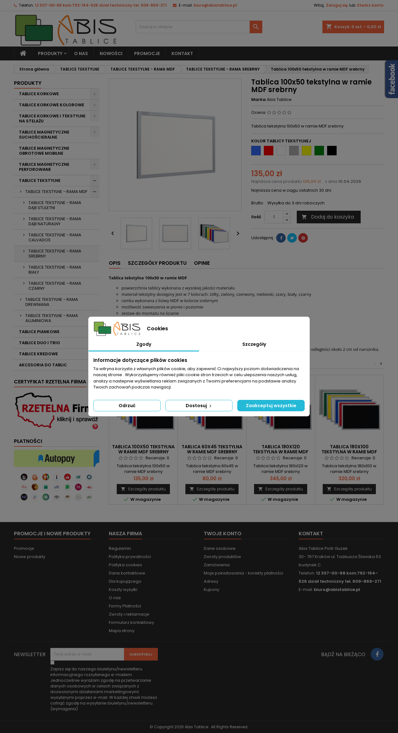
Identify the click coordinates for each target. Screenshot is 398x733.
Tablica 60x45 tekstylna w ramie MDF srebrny (212, 449)
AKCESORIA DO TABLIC (43, 365)
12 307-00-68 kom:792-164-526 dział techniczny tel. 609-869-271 (101, 5)
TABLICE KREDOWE (38, 354)
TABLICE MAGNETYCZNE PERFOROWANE (44, 166)
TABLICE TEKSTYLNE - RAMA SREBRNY (54, 253)
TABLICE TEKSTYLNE (39, 180)
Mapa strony (121, 631)
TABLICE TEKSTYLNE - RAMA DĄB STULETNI (54, 205)
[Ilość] (273, 217)
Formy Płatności (125, 606)
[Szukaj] (199, 27)
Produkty (50, 53)
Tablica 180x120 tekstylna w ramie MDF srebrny (280, 452)
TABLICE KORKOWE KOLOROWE (51, 105)
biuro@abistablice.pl (215, 5)
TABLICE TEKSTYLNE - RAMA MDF (56, 192)
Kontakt (311, 533)
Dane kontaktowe (127, 573)
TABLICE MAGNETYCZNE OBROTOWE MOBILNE (44, 150)
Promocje (24, 548)
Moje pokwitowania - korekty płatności (243, 573)
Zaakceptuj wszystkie (271, 405)
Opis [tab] (115, 263)
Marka (258, 99)
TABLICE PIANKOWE (39, 332)
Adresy (211, 581)
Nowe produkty (29, 557)
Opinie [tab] (202, 263)
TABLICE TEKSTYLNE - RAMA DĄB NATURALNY (54, 221)
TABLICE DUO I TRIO (39, 343)
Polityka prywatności (130, 557)
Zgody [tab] (143, 344)
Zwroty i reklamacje (129, 614)
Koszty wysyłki (123, 590)
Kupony (211, 590)
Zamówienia (217, 565)
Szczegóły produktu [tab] (157, 263)
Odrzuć (127, 405)
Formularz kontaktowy (131, 622)
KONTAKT (182, 53)
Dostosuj (199, 405)
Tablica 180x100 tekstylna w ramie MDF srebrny (349, 452)
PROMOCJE (147, 53)
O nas (81, 53)
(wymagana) (103, 689)
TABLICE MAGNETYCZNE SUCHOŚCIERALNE (44, 134)
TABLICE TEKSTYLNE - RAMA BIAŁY (54, 269)
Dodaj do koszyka (328, 217)
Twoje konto (222, 533)
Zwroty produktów (222, 557)
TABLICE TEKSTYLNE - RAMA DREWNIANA (51, 301)
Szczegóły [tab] (254, 344)
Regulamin (120, 548)
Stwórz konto (370, 5)
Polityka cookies (125, 565)
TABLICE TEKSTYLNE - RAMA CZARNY (54, 285)
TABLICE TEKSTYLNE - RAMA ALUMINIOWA (51, 318)
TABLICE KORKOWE (39, 94)
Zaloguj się (337, 5)
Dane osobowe (220, 548)
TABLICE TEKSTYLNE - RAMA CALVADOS (54, 237)
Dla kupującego (125, 581)
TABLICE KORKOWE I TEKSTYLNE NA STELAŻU (52, 118)
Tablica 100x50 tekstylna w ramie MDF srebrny (143, 449)
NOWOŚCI (111, 53)
